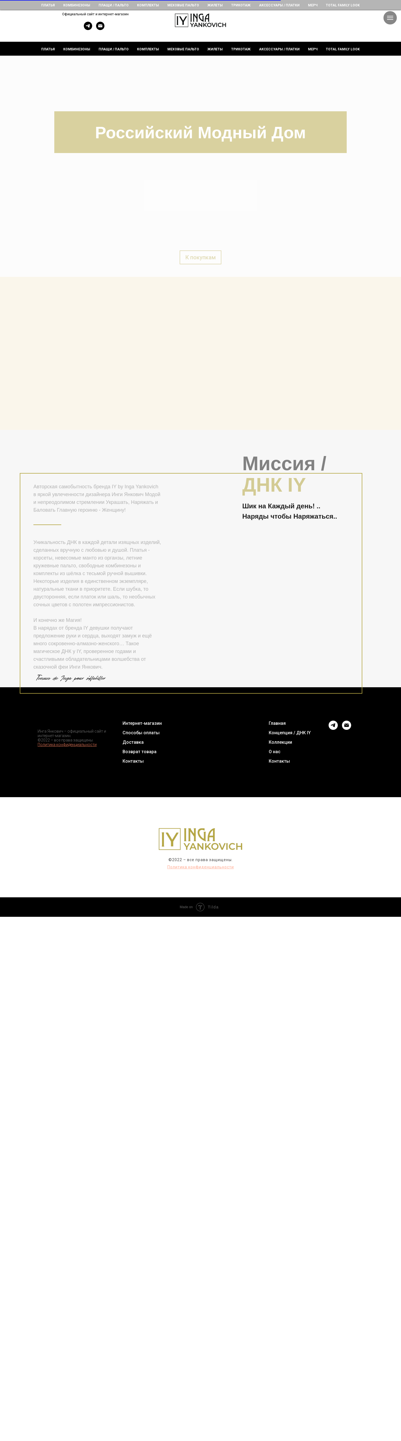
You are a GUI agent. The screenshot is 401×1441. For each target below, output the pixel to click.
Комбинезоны (76, 49)
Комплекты (148, 49)
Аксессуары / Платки (279, 49)
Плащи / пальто (114, 49)
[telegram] (88, 28)
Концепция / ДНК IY (290, 732)
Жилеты (215, 49)
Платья (48, 49)
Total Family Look (343, 49)
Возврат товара (140, 751)
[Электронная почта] (346, 725)
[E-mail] (100, 28)
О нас (274, 751)
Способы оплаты (141, 732)
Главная (277, 723)
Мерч (312, 49)
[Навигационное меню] (390, 18)
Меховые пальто (183, 49)
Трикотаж (241, 49)
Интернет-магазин (142, 723)
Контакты (133, 761)
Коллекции (280, 742)
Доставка (133, 742)
